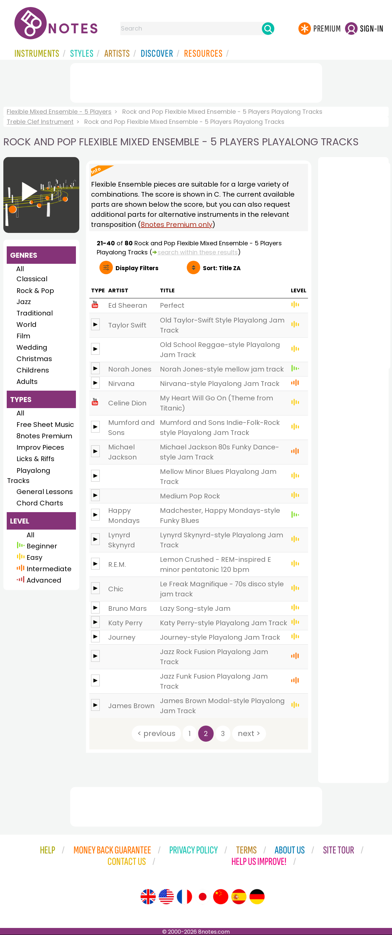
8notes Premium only (176, 224)
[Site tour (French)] (184, 896)
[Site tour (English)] (148, 896)
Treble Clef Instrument (40, 121)
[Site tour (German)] (257, 896)
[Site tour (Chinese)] (220, 896)
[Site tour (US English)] (166, 896)
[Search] (268, 28)
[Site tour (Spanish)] (238, 896)
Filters (137, 268)
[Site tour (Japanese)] (202, 896)
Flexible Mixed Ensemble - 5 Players (59, 111)
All (20, 269)
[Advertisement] (196, 81)
